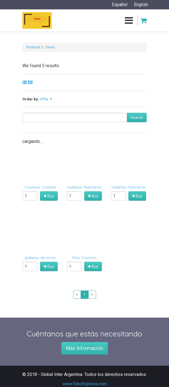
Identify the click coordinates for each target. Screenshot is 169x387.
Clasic (50, 47)
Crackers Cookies (40, 187)
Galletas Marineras (84, 187)
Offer (44, 99)
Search (137, 117)
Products (33, 47)
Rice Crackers (84, 257)
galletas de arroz (40, 257)
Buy (49, 196)
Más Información (84, 348)
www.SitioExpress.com (84, 383)
